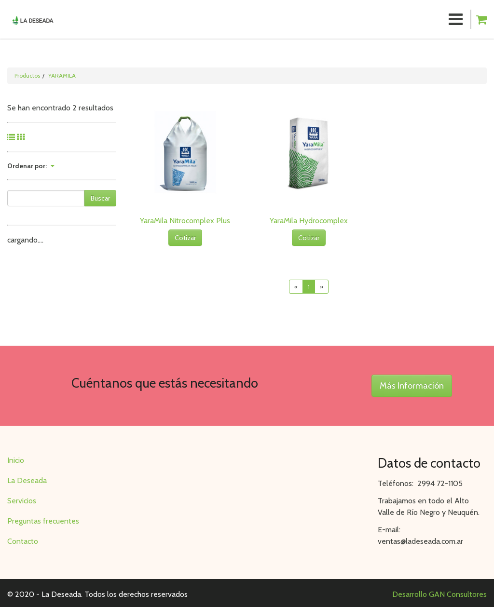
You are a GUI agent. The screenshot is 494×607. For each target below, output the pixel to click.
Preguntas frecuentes (43, 521)
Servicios (21, 500)
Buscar (100, 198)
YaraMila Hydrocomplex (309, 220)
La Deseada (27, 480)
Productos (27, 75)
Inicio (15, 460)
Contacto (22, 541)
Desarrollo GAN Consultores (439, 594)
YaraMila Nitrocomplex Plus (185, 220)
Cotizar (185, 237)
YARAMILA (62, 75)
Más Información (412, 385)
